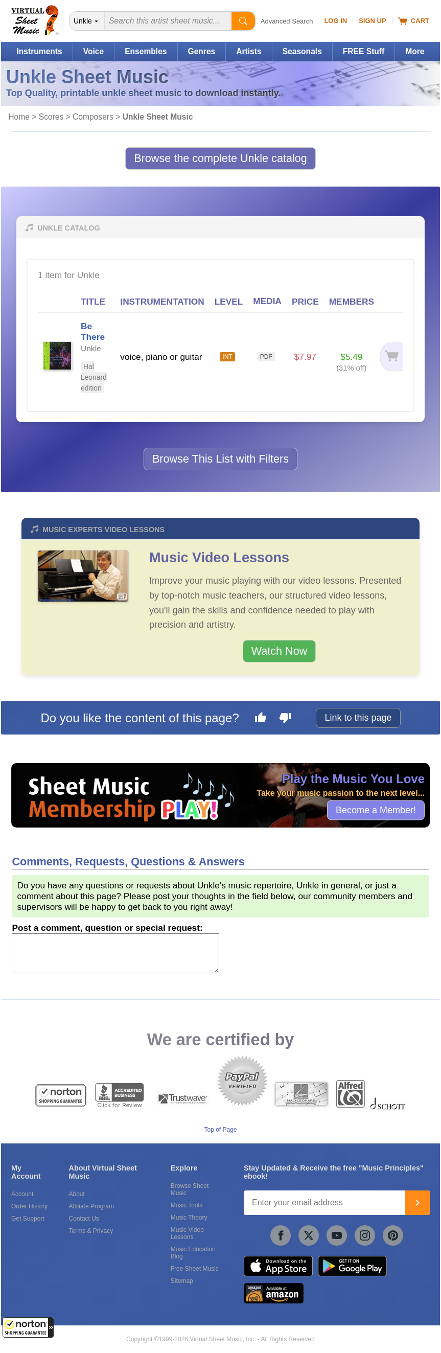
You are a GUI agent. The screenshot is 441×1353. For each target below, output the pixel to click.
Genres (202, 51)
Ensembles (146, 51)
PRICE (305, 301)
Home (19, 116)
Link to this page (357, 718)
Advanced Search (287, 21)
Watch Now (279, 651)
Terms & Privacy (90, 1230)
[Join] (417, 1202)
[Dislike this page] (285, 719)
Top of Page (220, 1129)
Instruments (39, 51)
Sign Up (372, 21)
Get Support (27, 1218)
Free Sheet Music (195, 1268)
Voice (93, 51)
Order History (29, 1206)
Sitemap (182, 1281)
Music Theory (189, 1217)
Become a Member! (376, 810)
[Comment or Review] (115, 953)
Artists (248, 51)
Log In (335, 21)
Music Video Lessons (219, 557)
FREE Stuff (363, 51)
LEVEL (229, 301)
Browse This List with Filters (220, 458)
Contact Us (83, 1218)
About (76, 1194)
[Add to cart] (391, 357)
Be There (93, 331)
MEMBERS (351, 301)
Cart (413, 21)
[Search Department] (87, 21)
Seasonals (302, 51)
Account (22, 1194)
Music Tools (186, 1205)
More (414, 51)
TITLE (93, 301)
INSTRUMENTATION (162, 301)
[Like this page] (260, 719)
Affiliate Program (90, 1206)
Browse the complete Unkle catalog (220, 158)
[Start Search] (243, 21)
